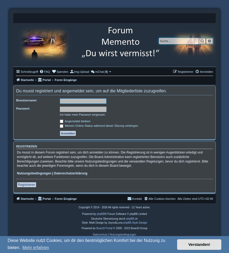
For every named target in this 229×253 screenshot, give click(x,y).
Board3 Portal (104, 228)
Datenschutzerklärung (70, 173)
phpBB (101, 214)
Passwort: (23, 108)
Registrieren (26, 185)
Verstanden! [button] (199, 244)
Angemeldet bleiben (75, 121)
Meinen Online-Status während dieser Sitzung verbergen (99, 125)
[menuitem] (44, 72)
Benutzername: (26, 100)
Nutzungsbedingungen (34, 173)
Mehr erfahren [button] (35, 247)
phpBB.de (132, 218)
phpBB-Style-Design (135, 222)
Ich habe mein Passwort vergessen (82, 114)
